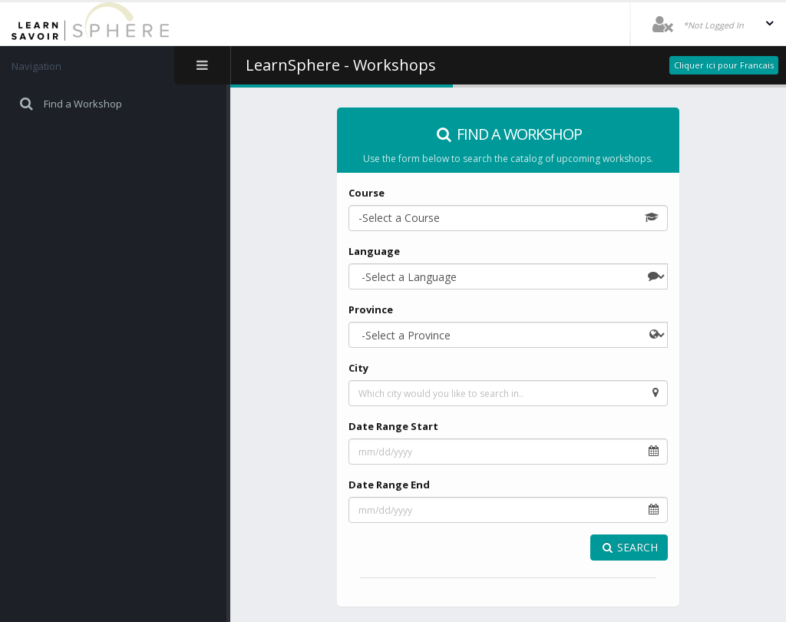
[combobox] (508, 218)
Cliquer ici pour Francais (724, 65)
